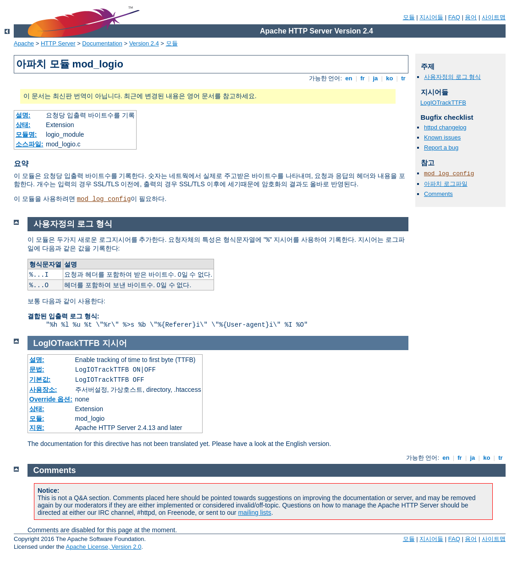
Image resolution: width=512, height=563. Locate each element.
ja (375, 78)
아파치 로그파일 (446, 183)
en (349, 78)
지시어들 (431, 17)
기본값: (40, 379)
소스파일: (30, 144)
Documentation (102, 43)
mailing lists (254, 512)
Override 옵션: (50, 399)
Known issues (442, 137)
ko (390, 78)
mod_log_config (104, 199)
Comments (438, 193)
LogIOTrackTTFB (443, 102)
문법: (36, 369)
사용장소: (43, 389)
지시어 (114, 343)
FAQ (454, 17)
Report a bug (441, 147)
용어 (471, 17)
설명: (23, 115)
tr (403, 78)
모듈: (36, 418)
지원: (36, 427)
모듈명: (26, 134)
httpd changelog (445, 127)
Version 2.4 (144, 43)
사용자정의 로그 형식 (452, 76)
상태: (23, 124)
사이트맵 (494, 17)
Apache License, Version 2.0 (103, 546)
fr (363, 78)
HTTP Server (58, 43)
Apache (24, 43)
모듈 (409, 17)
